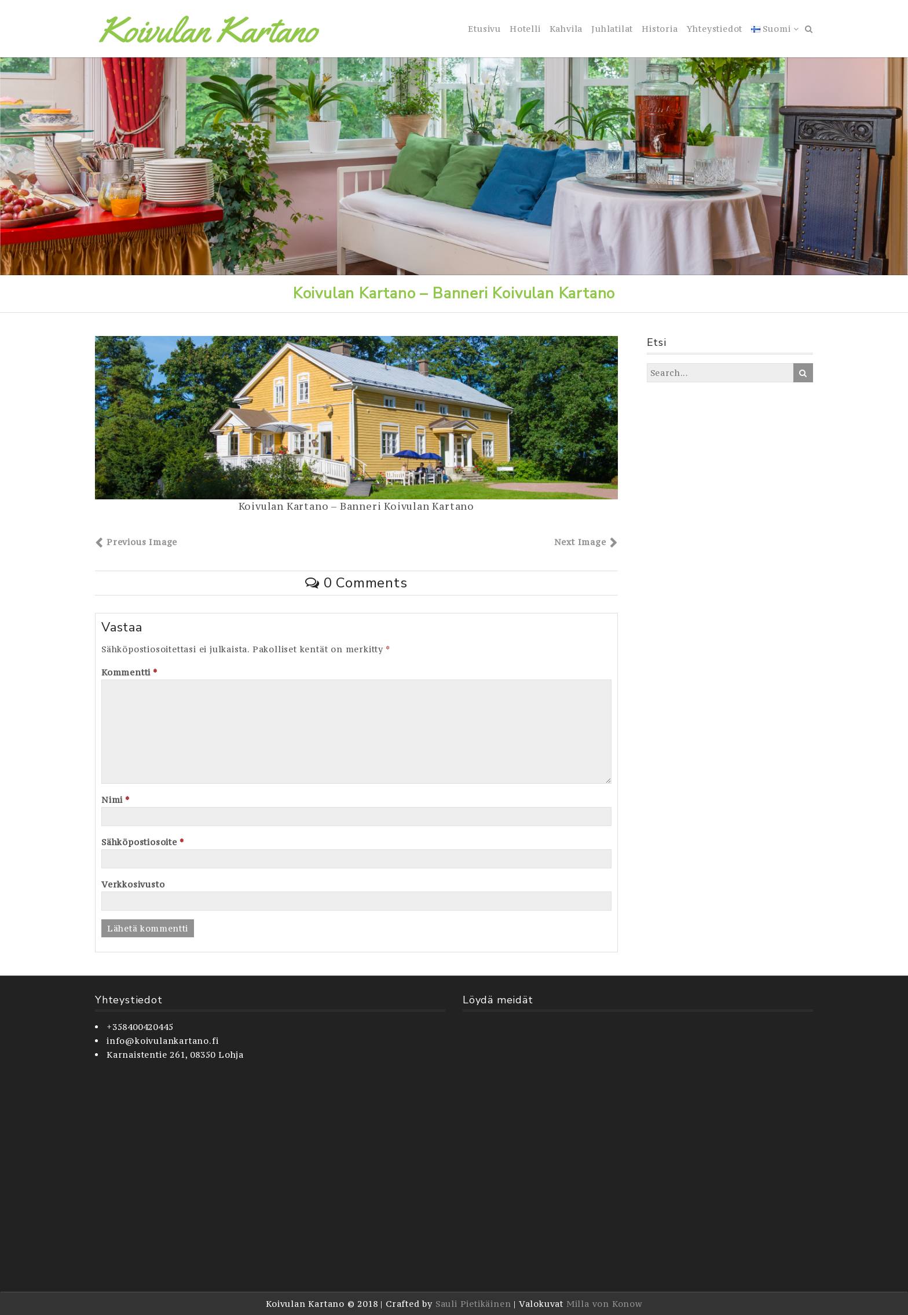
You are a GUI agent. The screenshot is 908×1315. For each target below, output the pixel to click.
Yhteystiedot (715, 28)
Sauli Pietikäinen (473, 1303)
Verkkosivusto (132, 884)
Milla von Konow (604, 1303)
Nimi (115, 799)
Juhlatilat (612, 28)
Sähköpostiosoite (142, 842)
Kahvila (566, 28)
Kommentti (129, 672)
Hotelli (525, 28)
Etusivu (484, 28)
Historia (660, 28)
